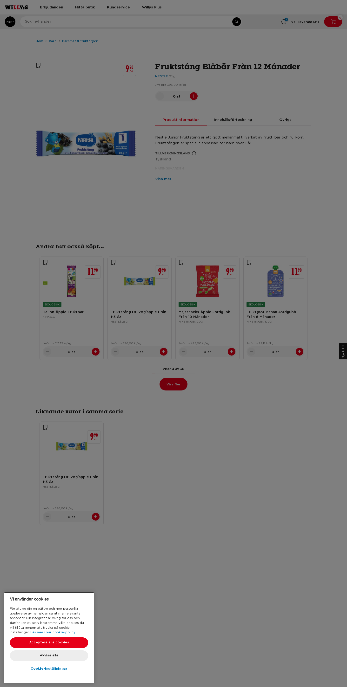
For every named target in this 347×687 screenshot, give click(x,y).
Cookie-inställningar (49, 668)
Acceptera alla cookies (49, 642)
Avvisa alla (49, 655)
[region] (49, 637)
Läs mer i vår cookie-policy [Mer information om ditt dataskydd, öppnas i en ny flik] (52, 632)
